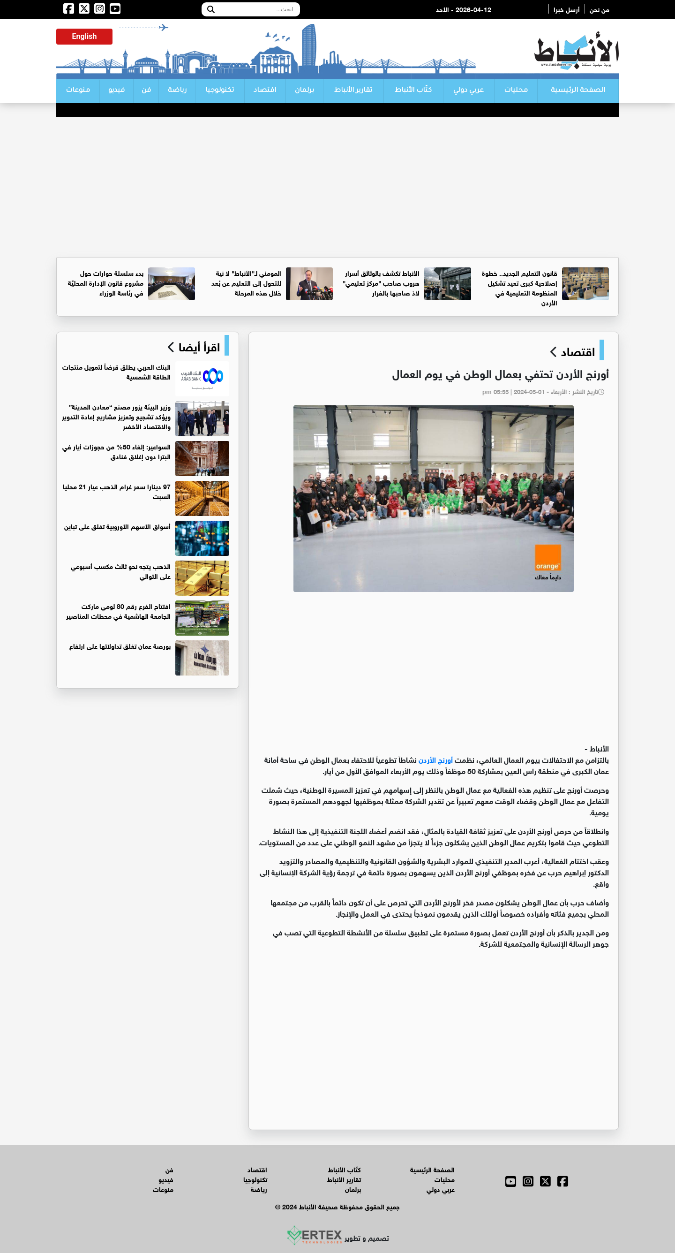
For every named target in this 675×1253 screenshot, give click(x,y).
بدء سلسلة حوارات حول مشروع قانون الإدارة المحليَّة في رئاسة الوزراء (105, 282)
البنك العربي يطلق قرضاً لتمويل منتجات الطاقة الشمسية (116, 371)
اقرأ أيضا (197, 345)
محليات (516, 91)
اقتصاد (265, 91)
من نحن (599, 9)
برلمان (304, 91)
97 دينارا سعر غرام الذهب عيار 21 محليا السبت (117, 490)
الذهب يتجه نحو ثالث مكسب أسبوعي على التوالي (121, 570)
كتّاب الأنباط (413, 91)
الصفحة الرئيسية (578, 91)
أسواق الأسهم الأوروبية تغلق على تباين (117, 526)
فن (146, 91)
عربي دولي (468, 91)
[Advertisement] (337, 187)
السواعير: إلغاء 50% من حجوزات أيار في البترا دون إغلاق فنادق (116, 451)
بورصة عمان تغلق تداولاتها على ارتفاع (120, 645)
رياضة (177, 91)
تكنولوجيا (219, 91)
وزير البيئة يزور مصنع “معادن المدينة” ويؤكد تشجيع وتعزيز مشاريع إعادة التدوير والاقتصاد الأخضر (116, 416)
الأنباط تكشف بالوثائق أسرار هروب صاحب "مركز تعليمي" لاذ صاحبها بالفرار (381, 282)
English (84, 36)
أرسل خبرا (567, 9)
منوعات (78, 91)
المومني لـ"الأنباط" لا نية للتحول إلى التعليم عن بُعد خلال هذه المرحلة (246, 282)
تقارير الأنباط (353, 91)
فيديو (116, 91)
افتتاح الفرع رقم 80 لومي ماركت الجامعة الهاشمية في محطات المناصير (118, 610)
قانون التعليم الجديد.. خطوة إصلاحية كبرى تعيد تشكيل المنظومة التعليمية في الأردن (519, 287)
